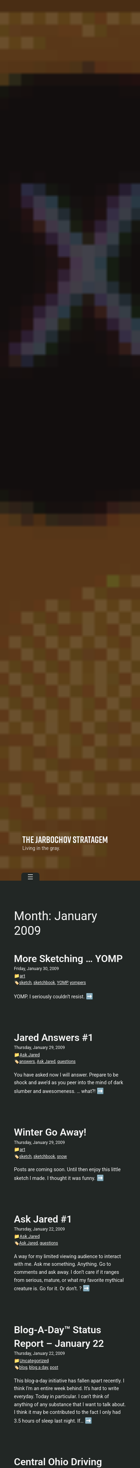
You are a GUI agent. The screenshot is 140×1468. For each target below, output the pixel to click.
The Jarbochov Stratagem (65, 839)
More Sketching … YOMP (68, 958)
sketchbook (44, 982)
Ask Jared (30, 1054)
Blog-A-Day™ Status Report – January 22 (59, 1336)
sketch (25, 982)
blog (23, 1367)
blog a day (38, 1367)
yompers (78, 982)
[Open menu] (30, 877)
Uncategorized (34, 1360)
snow (62, 1156)
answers (27, 1061)
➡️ (89, 996)
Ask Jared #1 (43, 1219)
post (54, 1367)
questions (66, 1061)
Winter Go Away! (50, 1132)
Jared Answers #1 (54, 1037)
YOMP (62, 982)
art (22, 975)
